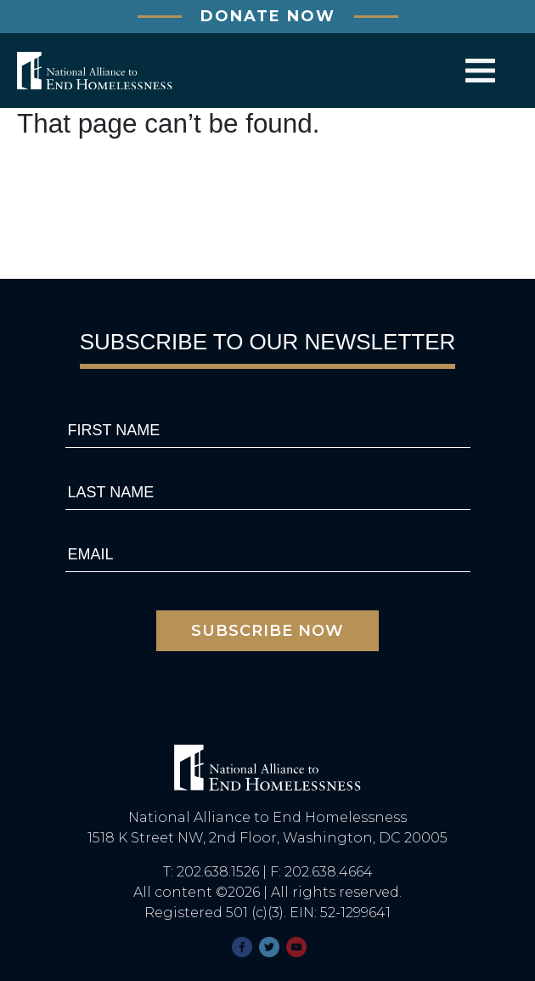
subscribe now (267, 630)
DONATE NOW (267, 16)
